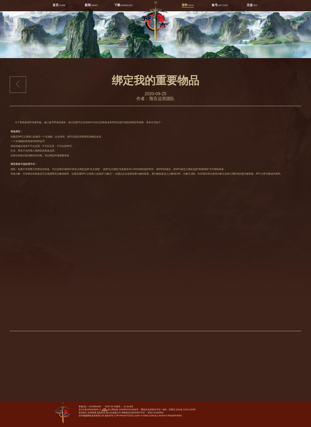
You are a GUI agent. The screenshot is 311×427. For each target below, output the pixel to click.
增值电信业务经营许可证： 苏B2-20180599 (142, 412)
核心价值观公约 (113, 412)
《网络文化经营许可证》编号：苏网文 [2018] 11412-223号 (167, 409)
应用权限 (92, 412)
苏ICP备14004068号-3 (90, 409)
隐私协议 (101, 412)
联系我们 (83, 412)
